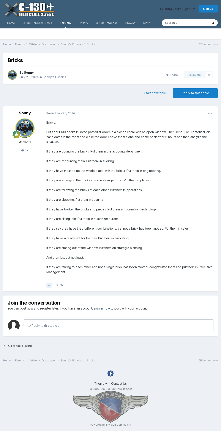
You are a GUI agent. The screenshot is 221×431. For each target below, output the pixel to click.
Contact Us (119, 383)
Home (11, 23)
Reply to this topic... (43, 325)
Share (172, 74)
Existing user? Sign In (177, 9)
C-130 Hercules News (37, 23)
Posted (60, 113)
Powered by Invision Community (110, 424)
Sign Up (208, 8)
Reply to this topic (195, 93)
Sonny (28, 72)
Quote (60, 285)
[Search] (185, 22)
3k (24, 150)
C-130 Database (107, 23)
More (146, 23)
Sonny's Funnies (54, 77)
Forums (65, 24)
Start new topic (155, 93)
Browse (130, 23)
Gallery (83, 23)
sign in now (102, 308)
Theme (100, 383)
